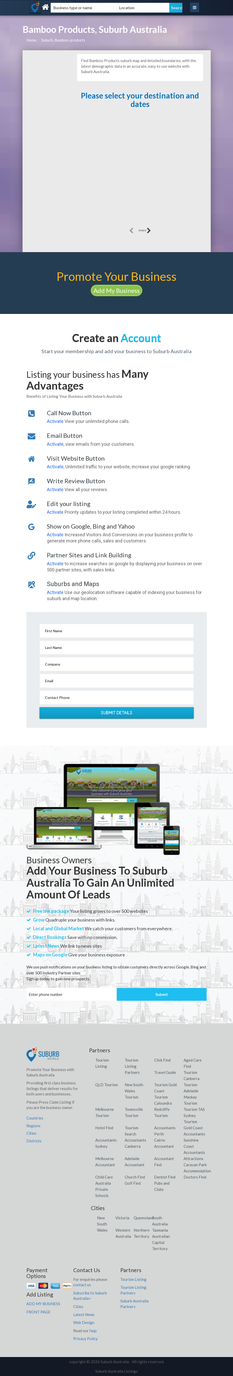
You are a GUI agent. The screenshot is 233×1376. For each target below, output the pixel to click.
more (145, 230)
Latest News (83, 1314)
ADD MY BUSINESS (43, 1303)
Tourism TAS (194, 1109)
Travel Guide (165, 1072)
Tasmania (160, 1230)
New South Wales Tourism (134, 1090)
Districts (33, 1141)
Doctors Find (195, 1177)
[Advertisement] (140, 171)
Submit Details (116, 712)
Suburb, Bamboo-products (63, 40)
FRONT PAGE (38, 1312)
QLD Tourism (106, 1084)
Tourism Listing (133, 1279)
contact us (82, 1284)
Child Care (104, 1177)
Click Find (162, 1060)
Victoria (122, 1217)
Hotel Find (104, 1127)
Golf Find (133, 1183)
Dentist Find (164, 1177)
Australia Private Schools (103, 1189)
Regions (33, 1125)
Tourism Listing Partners (132, 1066)
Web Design (83, 1322)
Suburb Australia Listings (116, 1371)
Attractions (193, 1158)
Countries (34, 1118)
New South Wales (102, 1223)
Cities (31, 1133)
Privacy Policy (85, 1338)
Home (31, 40)
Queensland (144, 1217)
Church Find (135, 1177)
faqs (93, 1330)
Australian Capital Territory (161, 1242)
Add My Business (116, 290)
